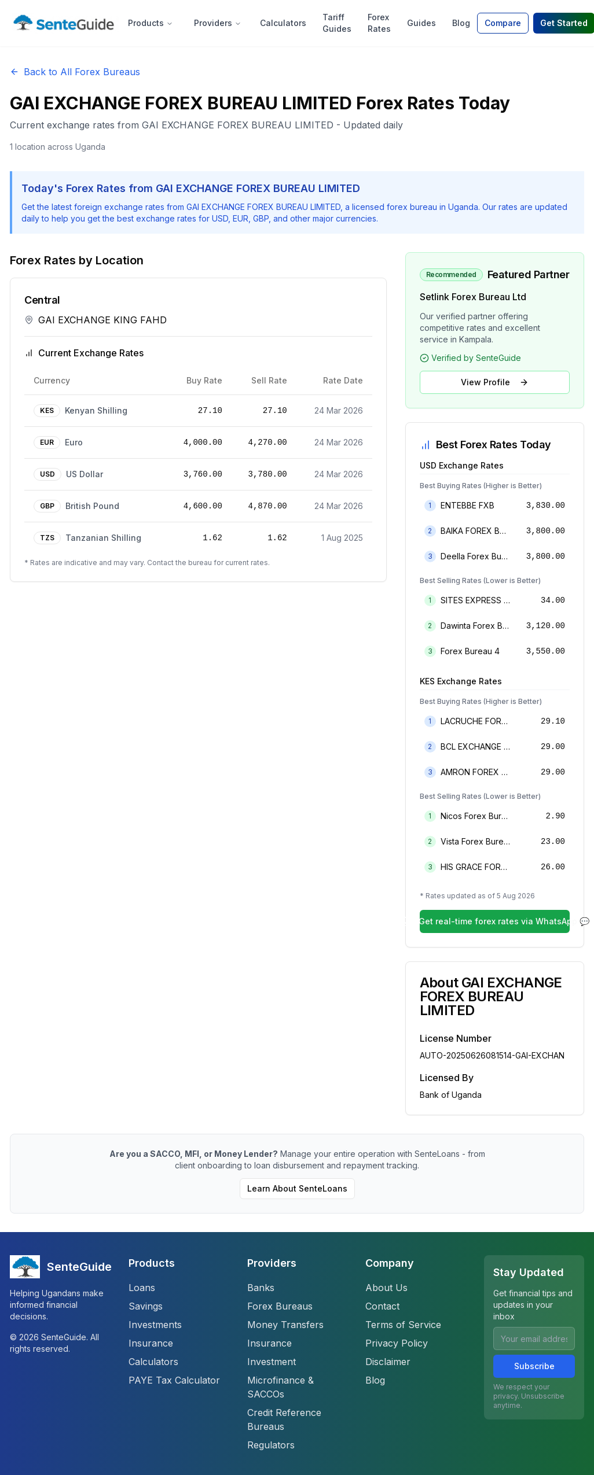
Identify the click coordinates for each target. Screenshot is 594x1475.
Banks (260, 1287)
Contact (382, 1306)
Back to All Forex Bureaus (75, 72)
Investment (271, 1361)
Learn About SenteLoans (297, 1188)
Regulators (271, 1445)
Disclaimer (387, 1361)
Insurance (151, 1343)
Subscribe (534, 1366)
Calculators (283, 23)
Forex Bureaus (280, 1306)
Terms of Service (403, 1324)
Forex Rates (379, 23)
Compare (503, 23)
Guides (421, 23)
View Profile (495, 382)
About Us (386, 1287)
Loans (142, 1287)
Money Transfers (285, 1324)
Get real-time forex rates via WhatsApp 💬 (495, 921)
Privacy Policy (396, 1343)
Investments (155, 1324)
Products (150, 23)
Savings (146, 1306)
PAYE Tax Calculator (174, 1380)
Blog (461, 23)
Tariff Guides (336, 23)
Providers (217, 23)
